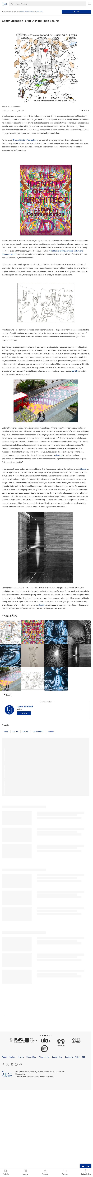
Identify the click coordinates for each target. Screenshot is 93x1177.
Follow (24, 713)
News (6, 731)
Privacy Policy (30, 12)
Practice (25, 731)
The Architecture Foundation (25, 140)
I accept (76, 12)
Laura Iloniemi (25, 706)
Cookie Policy (39, 12)
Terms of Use (23, 12)
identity (74, 371)
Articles (15, 731)
